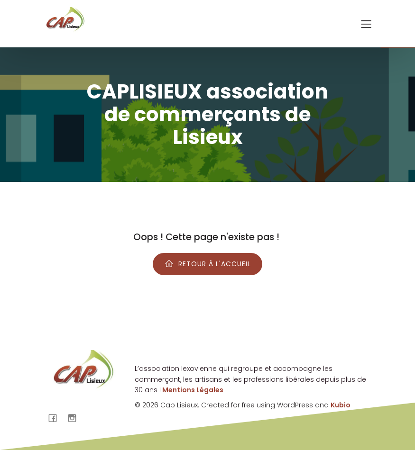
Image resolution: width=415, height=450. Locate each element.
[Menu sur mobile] (367, 24)
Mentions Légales (192, 390)
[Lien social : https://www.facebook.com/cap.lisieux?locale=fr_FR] (56, 418)
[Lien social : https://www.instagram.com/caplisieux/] (75, 418)
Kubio (340, 405)
